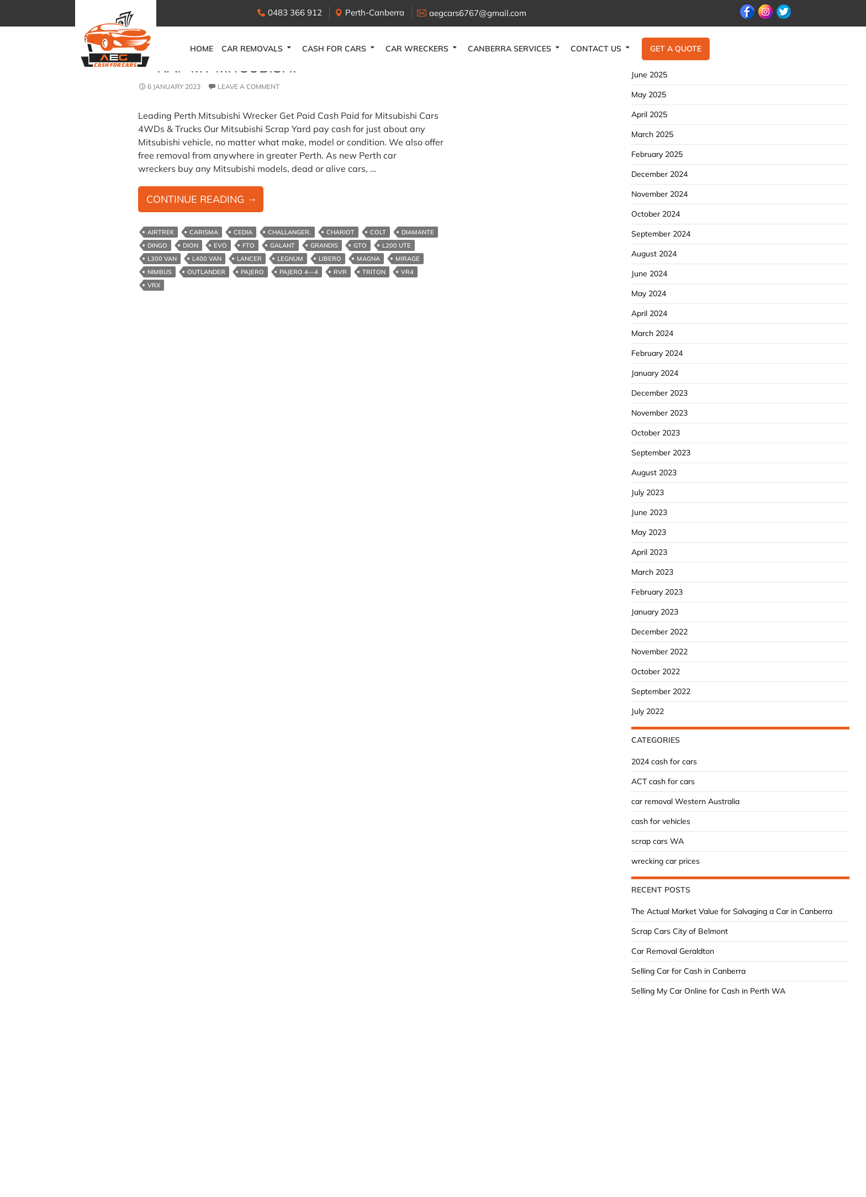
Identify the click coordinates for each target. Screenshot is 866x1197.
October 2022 (655, 671)
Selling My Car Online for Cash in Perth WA (708, 991)
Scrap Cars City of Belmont (679, 931)
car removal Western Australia (685, 801)
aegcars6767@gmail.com (477, 13)
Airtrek (160, 232)
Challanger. (289, 232)
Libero (330, 258)
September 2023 (660, 453)
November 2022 (659, 652)
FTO (248, 245)
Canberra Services (509, 49)
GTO (360, 245)
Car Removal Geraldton (672, 951)
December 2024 (659, 174)
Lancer (249, 258)
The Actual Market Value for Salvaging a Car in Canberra (731, 911)
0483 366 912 (295, 12)
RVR (340, 272)
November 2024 (659, 194)
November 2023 (659, 413)
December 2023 (659, 393)
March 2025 (652, 134)
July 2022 (647, 711)
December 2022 (659, 632)
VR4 (407, 272)
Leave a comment (248, 86)
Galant (282, 245)
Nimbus (159, 272)
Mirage (407, 258)
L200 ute (396, 245)
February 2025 (657, 154)
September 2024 (660, 234)
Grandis (324, 245)
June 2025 (649, 75)
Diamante (418, 232)
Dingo (157, 245)
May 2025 (648, 94)
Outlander (206, 272)
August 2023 (654, 472)
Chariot (340, 232)
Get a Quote (675, 49)
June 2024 (649, 274)
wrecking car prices (665, 861)
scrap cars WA (657, 841)
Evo (220, 245)
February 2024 (657, 353)
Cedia (243, 232)
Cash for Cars (334, 49)
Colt (378, 232)
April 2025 (649, 114)
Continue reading (204, 201)
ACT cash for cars (663, 781)
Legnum (290, 258)
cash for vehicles (660, 821)
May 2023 (648, 532)
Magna (368, 258)
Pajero (252, 272)
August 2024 (654, 254)
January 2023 (654, 612)
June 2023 (649, 512)
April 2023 (649, 552)
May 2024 (648, 293)
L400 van (206, 258)
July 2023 (647, 492)
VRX (153, 285)
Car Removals (252, 49)
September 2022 (660, 691)
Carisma (203, 232)
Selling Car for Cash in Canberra (688, 971)
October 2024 (655, 214)
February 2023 (657, 592)
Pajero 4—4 (298, 272)
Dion (190, 245)
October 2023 (655, 433)
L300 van (162, 258)
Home (201, 49)
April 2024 (649, 313)
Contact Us (596, 49)
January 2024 (654, 373)
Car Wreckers (417, 49)
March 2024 (652, 333)
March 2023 (652, 572)
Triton (374, 272)
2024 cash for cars (664, 762)
